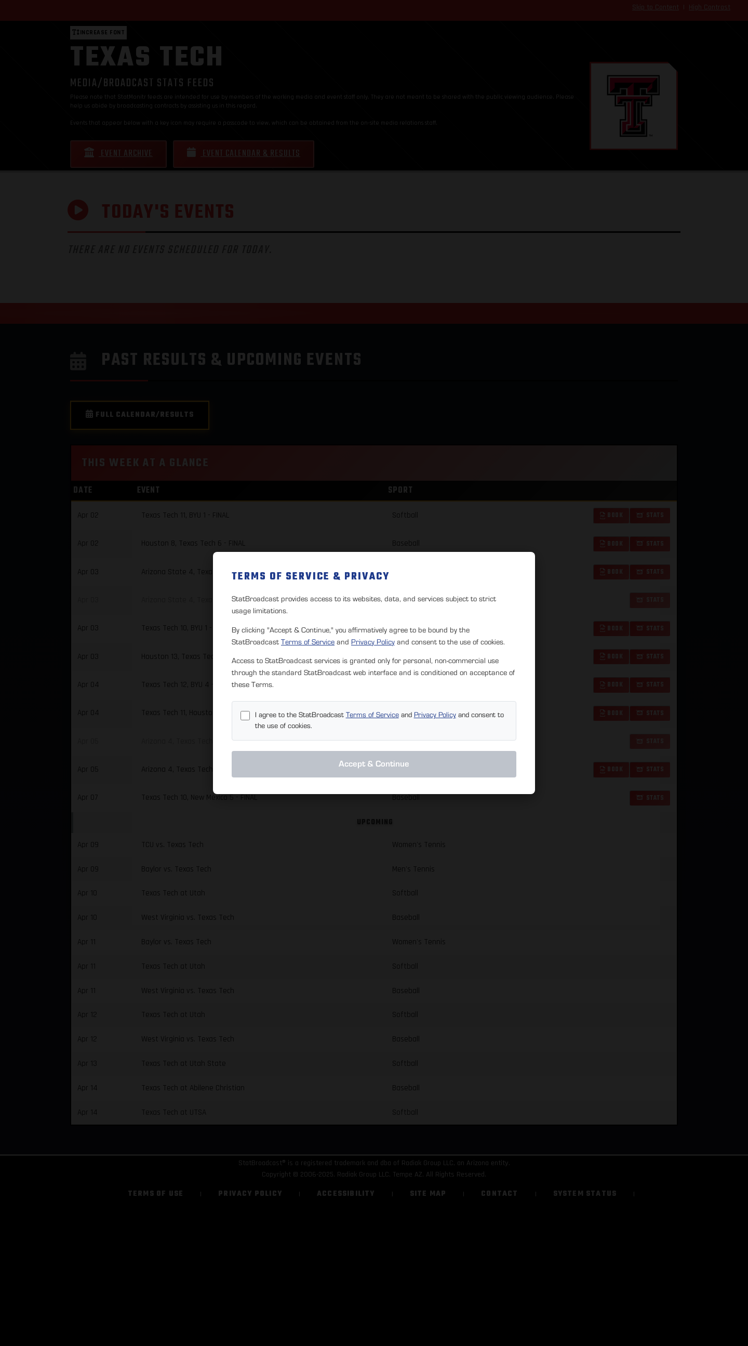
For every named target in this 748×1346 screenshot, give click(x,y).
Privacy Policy (373, 642)
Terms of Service (308, 642)
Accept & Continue (374, 764)
